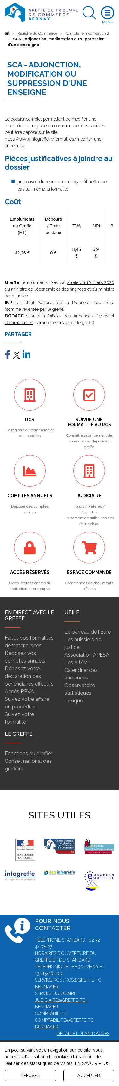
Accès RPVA (19, 691)
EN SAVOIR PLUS (92, 1063)
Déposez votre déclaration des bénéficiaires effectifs (29, 676)
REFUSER (30, 1075)
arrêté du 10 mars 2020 (90, 282)
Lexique (73, 701)
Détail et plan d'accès (83, 1033)
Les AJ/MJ (77, 662)
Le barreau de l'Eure (87, 632)
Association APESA (86, 655)
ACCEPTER (88, 1075)
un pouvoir (27, 181)
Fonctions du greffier (28, 753)
